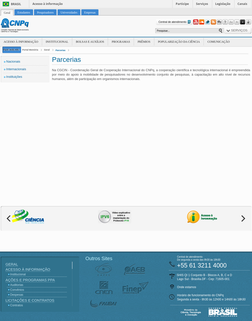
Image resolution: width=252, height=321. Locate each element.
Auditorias (16, 285)
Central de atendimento (175, 22)
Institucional (57, 41)
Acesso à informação (48, 4)
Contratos (16, 305)
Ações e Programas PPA (30, 280)
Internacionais (16, 69)
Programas (121, 41)
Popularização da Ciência (179, 41)
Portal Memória (30, 50)
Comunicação (218, 41)
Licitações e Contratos (30, 300)
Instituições (14, 77)
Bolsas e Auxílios (90, 41)
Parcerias (61, 50)
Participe (182, 4)
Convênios (17, 290)
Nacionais (13, 61)
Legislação (222, 4)
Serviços (202, 4)
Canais (242, 4)
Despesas (16, 294)
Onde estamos (186, 287)
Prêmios (144, 41)
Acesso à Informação (21, 41)
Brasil (16, 4)
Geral (47, 50)
